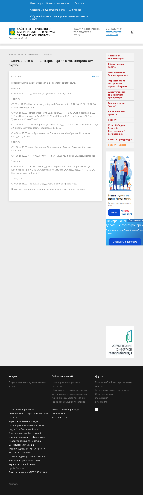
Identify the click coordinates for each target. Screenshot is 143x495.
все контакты (112, 34)
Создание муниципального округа (47, 9)
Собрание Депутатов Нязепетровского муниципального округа (59, 17)
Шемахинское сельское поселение (69, 390)
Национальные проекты (116, 113)
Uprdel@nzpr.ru (17, 468)
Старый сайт (101, 397)
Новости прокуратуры (120, 139)
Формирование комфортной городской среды (117, 83)
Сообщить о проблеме (125, 242)
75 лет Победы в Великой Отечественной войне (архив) (117, 129)
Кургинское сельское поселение (68, 397)
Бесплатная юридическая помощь (112, 390)
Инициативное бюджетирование (118, 74)
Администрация (16, 54)
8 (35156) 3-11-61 (114, 28)
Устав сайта (101, 401)
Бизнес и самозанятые (57, 3)
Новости (48, 54)
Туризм (78, 3)
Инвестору (35, 3)
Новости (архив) (117, 144)
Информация (34, 54)
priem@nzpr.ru (114, 31)
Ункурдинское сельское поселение (69, 394)
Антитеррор (75, 9)
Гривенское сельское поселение (68, 401)
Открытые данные (104, 394)
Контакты (13, 483)
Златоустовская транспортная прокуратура (116, 94)
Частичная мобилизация (116, 57)
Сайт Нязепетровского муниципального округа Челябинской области (32, 32)
